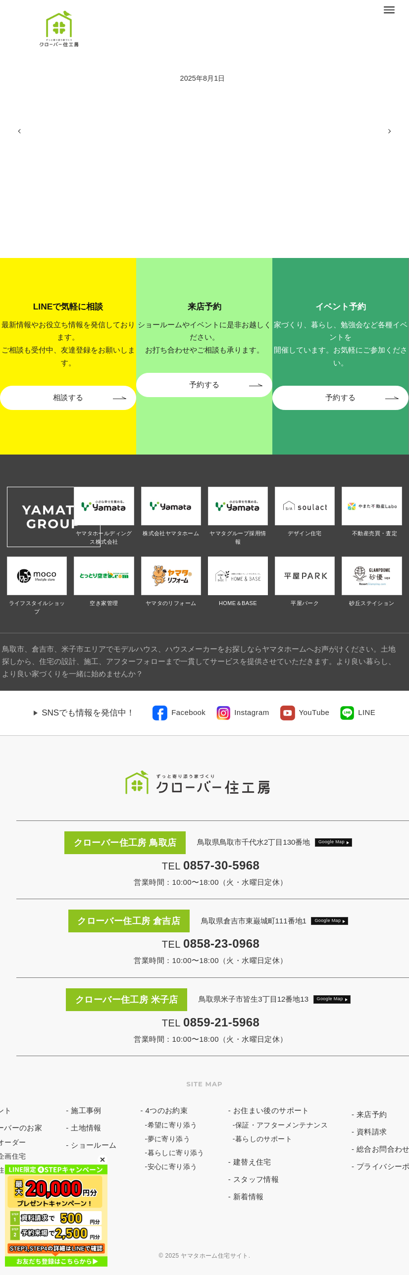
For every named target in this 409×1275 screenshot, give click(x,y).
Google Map (331, 841)
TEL (210, 866)
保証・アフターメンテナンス (281, 1125)
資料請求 (372, 1131)
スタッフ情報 (256, 1179)
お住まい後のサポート (271, 1110)
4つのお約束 (167, 1110)
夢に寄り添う (169, 1139)
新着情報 (248, 1196)
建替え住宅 (252, 1162)
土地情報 (86, 1127)
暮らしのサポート (263, 1139)
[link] (179, 713)
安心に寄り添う (173, 1167)
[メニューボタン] (389, 10)
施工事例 (86, 1110)
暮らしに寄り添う (176, 1153)
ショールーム (93, 1145)
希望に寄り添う (173, 1125)
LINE (366, 712)
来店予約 (372, 1114)
